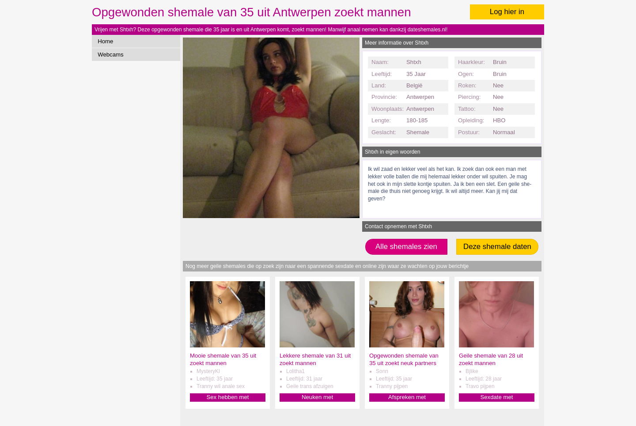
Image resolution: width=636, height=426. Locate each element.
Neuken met (317, 397)
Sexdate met (496, 397)
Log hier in (507, 12)
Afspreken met (407, 397)
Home (105, 41)
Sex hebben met (227, 397)
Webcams (110, 54)
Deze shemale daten (497, 246)
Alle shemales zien (406, 246)
